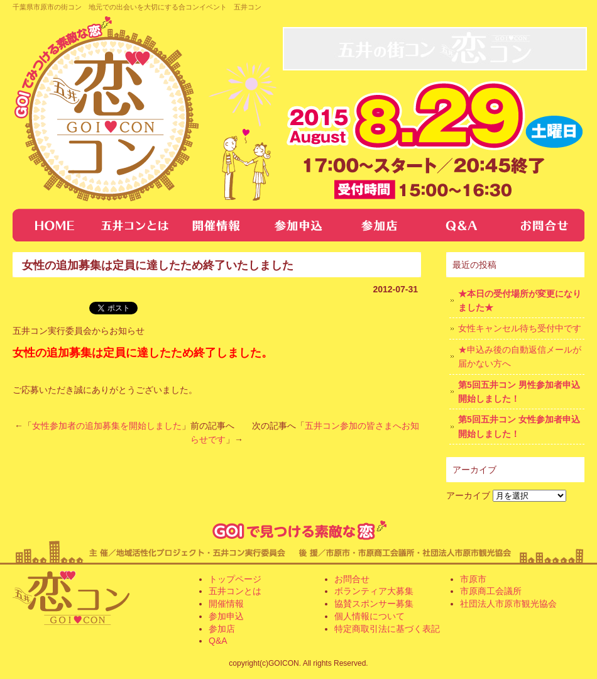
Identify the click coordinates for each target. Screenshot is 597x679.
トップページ (53, 225)
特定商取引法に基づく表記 (387, 629)
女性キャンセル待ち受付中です (519, 328)
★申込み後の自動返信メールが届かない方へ (519, 356)
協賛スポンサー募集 (374, 604)
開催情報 (217, 225)
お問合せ (543, 225)
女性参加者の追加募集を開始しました (107, 426)
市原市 (473, 579)
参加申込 (226, 616)
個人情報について (369, 616)
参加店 (380, 225)
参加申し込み (298, 225)
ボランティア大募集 (374, 591)
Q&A (462, 225)
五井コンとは (135, 225)
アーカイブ (468, 495)
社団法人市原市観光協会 (508, 604)
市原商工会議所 (491, 591)
